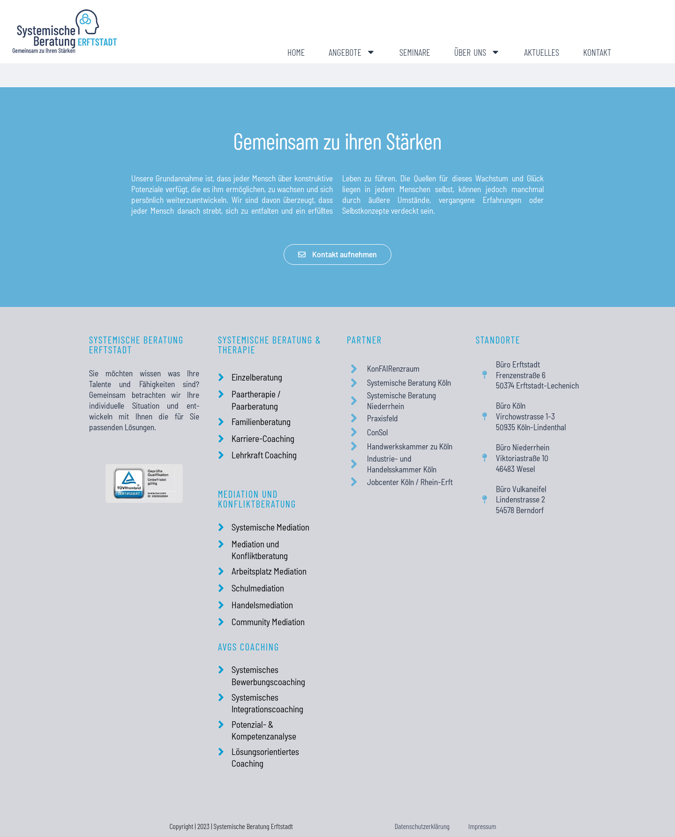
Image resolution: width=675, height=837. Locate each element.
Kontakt (597, 52)
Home (296, 52)
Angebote (352, 52)
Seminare (414, 52)
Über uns (477, 52)
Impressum (482, 826)
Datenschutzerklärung (422, 826)
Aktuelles (541, 52)
